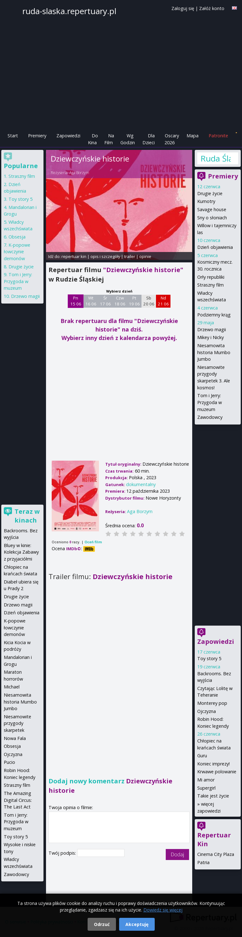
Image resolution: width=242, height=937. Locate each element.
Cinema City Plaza (215, 854)
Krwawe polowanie (216, 772)
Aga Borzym (79, 172)
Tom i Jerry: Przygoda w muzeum (209, 402)
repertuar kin (73, 256)
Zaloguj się (182, 8)
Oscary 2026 (171, 139)
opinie (145, 256)
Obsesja (17, 237)
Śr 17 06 (105, 301)
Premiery (37, 136)
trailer (129, 256)
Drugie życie (209, 193)
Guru (202, 756)
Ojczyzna (206, 711)
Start (13, 136)
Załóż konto (211, 8)
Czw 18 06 (119, 301)
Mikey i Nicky (210, 337)
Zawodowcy (209, 417)
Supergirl (206, 788)
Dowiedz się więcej (162, 910)
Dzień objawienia (215, 247)
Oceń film (93, 542)
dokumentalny (141, 484)
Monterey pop (212, 703)
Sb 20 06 (148, 301)
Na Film (109, 139)
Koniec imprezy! (213, 764)
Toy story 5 (209, 658)
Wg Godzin (127, 139)
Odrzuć (102, 924)
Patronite (218, 136)
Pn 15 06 (75, 301)
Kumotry (206, 201)
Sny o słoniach (212, 218)
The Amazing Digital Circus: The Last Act (18, 800)
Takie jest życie (213, 796)
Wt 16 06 (90, 301)
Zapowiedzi (68, 136)
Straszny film (210, 285)
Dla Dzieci (148, 139)
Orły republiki (210, 277)
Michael (12, 687)
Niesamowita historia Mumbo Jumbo (213, 352)
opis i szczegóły (105, 256)
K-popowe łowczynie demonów (17, 251)
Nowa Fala (15, 738)
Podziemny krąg (214, 315)
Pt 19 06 (134, 301)
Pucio (9, 762)
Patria (203, 862)
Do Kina (93, 139)
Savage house (211, 209)
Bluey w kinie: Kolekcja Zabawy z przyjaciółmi (21, 552)
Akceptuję (136, 924)
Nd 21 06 (163, 301)
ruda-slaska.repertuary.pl (69, 11)
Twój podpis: (63, 853)
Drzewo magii (211, 329)
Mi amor (206, 780)
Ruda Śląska (215, 158)
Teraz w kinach (27, 515)
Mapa (193, 136)
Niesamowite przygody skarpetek (17, 723)
